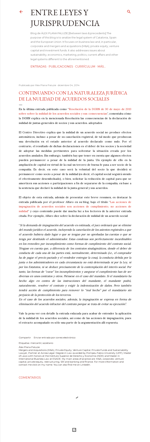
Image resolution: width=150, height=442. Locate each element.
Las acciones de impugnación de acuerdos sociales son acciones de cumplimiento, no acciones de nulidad (75, 206)
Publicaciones (61, 66)
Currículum (85, 66)
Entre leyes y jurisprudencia (65, 17)
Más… (101, 66)
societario (48, 343)
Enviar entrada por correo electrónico (54, 337)
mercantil (35, 343)
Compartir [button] (25, 337)
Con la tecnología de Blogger (74, 430)
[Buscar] (129, 11)
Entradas (38, 66)
